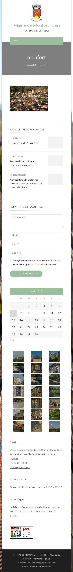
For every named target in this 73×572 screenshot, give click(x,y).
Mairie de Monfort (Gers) (37, 25)
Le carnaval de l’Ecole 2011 (24, 143)
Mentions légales (41, 558)
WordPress (47, 566)
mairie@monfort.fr (20, 467)
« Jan (12, 340)
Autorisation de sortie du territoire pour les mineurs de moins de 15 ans (26, 183)
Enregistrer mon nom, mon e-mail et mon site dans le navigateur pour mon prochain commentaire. (37, 262)
